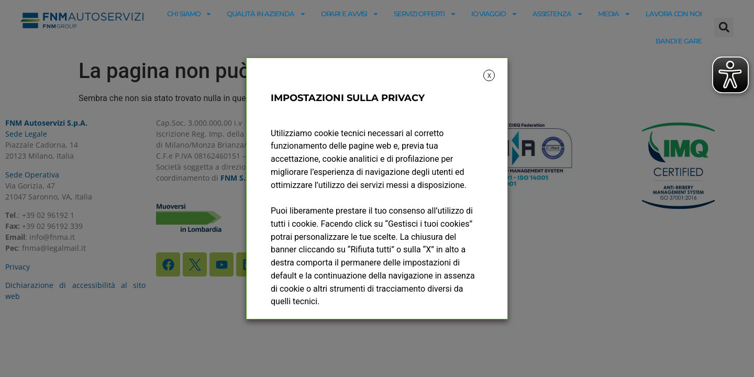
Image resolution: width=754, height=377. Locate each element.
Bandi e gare (679, 41)
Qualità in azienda (266, 14)
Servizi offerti (425, 14)
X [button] (489, 75)
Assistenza (558, 14)
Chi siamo (189, 14)
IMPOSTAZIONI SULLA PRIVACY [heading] (348, 98)
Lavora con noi (674, 13)
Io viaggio (494, 14)
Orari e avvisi (350, 14)
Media (614, 14)
